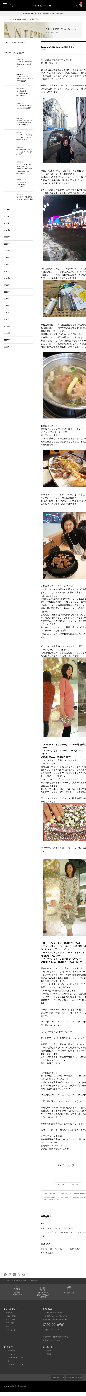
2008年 (7, 337)
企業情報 (46, 1355)
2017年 (7, 275)
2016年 (7, 282)
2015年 (7, 289)
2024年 (7, 227)
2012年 (7, 310)
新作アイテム (46, 1232)
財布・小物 (68, 1232)
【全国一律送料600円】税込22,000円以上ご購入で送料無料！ (43, 14)
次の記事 (75, 1189)
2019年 (7, 262)
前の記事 (61, 1189)
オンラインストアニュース (13, 1369)
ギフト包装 (8, 1327)
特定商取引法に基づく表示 (72, 1382)
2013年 (7, 303)
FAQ (5, 1331)
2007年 (7, 344)
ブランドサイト (9, 1355)
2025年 (7, 220)
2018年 (7, 269)
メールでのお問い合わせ (51, 1317)
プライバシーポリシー (53, 1382)
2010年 (7, 323)
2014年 (7, 296)
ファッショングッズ (48, 1236)
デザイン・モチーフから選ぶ (52, 1253)
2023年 (7, 234)
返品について (8, 1324)
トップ (9, 19)
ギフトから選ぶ (47, 1257)
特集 (42, 1240)
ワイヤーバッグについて (12, 1362)
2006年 (7, 351)
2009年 (7, 330)
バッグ (57, 1232)
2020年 (7, 255)
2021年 (7, 248)
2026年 (7, 214)
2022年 (7, 241)
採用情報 (46, 1358)
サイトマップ (8, 1334)
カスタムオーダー (67, 1236)
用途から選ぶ (75, 1253)
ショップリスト (9, 1358)
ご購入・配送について (12, 1320)
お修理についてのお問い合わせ (54, 1320)
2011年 (6, 317)
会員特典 (7, 1317)
